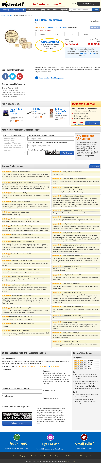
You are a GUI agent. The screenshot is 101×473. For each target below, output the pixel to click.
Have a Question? (84, 444)
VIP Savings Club (85, 456)
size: (43, 30)
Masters (39, 23)
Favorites (55, 10)
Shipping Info (24, 456)
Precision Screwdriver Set (60, 110)
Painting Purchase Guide (10, 90)
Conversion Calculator (9, 97)
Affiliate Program (55, 456)
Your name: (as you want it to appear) (15, 388)
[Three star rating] (29, 366)
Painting (9, 15)
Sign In (74, 3)
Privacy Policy (70, 461)
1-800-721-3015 (17, 444)
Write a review (61, 27)
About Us (34, 456)
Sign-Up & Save (45, 10)
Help (75, 456)
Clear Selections (94, 27)
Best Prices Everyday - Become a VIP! (47, 4)
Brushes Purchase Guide (10, 88)
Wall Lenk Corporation (13, 114)
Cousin (59, 113)
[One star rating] (17, 366)
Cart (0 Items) (88, 4)
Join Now (49, 48)
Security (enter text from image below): (42, 150)
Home (14, 456)
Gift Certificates (32, 10)
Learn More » (78, 124)
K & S (35, 111)
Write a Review (95, 166)
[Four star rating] (38, 366)
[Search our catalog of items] (95, 9)
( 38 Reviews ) (50, 27)
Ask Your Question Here (12, 135)
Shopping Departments (11, 10)
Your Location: (7, 396)
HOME (4, 15)
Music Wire (36, 109)
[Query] (80, 9)
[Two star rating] (21, 366)
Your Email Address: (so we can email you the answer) (47, 143)
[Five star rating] (49, 366)
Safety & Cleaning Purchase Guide (13, 92)
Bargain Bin (64, 10)
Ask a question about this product (51, 78)
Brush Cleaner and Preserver (48, 20)
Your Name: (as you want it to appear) (41, 135)
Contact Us (67, 456)
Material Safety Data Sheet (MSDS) (13, 94)
